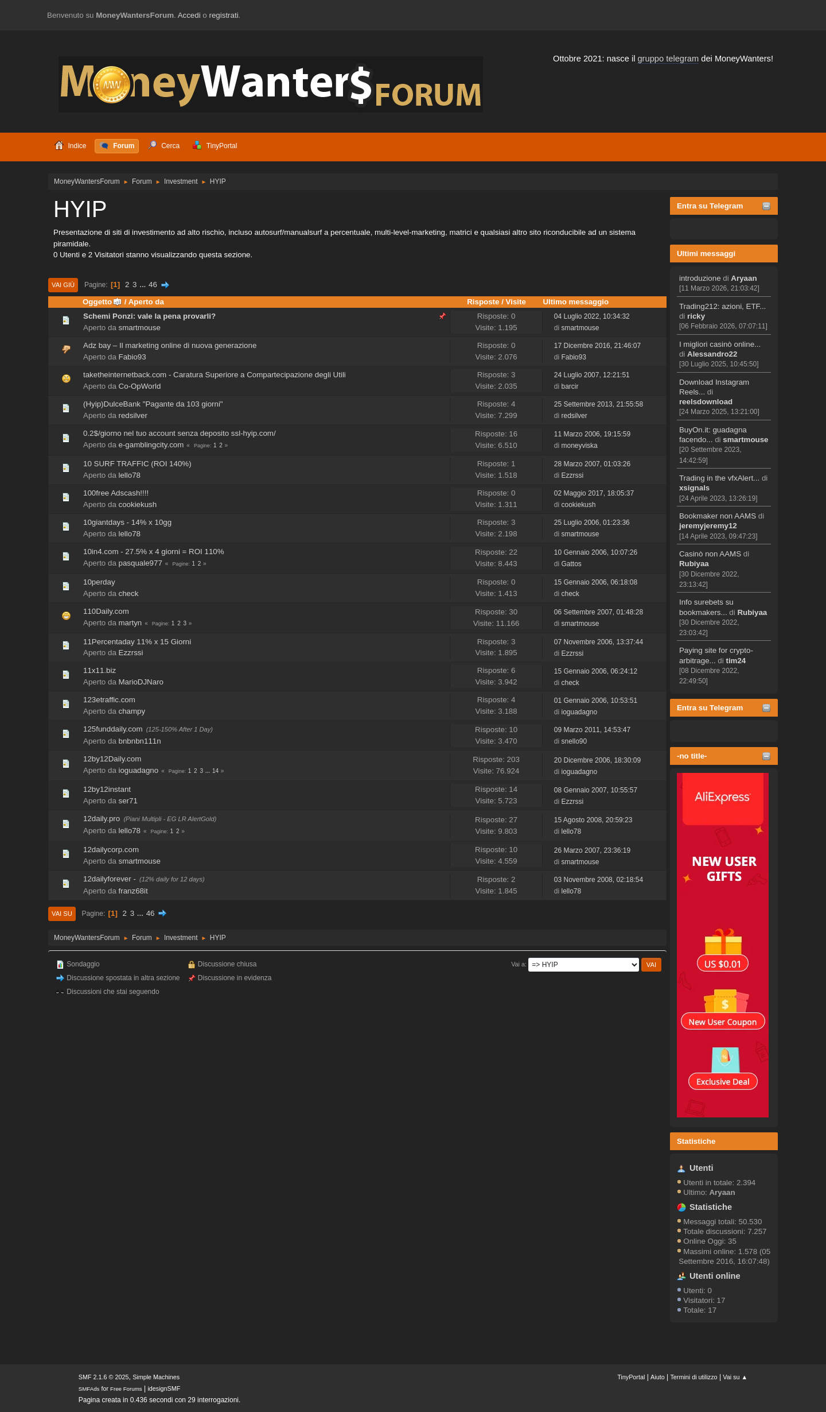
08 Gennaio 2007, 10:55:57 (595, 790)
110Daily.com (106, 611)
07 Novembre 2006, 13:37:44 (598, 642)
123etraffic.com (109, 699)
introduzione (700, 278)
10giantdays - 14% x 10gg (127, 522)
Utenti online (715, 1276)
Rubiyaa (694, 563)
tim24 (736, 660)
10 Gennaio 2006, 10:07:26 (595, 552)
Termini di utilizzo (693, 1377)
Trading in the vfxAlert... (719, 478)
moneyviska (579, 446)
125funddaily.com (112, 729)
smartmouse (745, 439)
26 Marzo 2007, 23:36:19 (592, 850)
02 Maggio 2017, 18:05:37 (594, 493)
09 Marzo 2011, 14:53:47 (592, 730)
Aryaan (744, 278)
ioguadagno (579, 712)
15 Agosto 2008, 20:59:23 (593, 820)
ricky (696, 316)
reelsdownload (706, 401)
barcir (569, 386)
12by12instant (107, 789)
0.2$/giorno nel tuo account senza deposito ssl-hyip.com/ (179, 433)
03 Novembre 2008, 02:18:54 (598, 880)
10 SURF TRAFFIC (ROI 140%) (137, 463)
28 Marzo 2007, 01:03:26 (592, 464)
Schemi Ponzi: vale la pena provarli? (149, 316)
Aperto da (146, 301)
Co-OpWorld (140, 386)
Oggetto (102, 301)
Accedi (189, 15)
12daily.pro (101, 818)
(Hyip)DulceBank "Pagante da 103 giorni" (153, 404)
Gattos (571, 564)
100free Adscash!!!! (116, 493)
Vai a (518, 964)
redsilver (133, 415)
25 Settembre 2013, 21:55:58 (598, 404)
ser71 (128, 800)
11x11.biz (99, 670)
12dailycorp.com (111, 849)
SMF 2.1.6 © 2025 (104, 1377)
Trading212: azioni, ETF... (722, 306)
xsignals (694, 487)
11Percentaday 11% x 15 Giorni (137, 641)
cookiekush (138, 504)
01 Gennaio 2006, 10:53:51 (595, 701)
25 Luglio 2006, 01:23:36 (592, 523)
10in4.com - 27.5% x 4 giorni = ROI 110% (153, 551)
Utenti (701, 1168)
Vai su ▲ (735, 1377)
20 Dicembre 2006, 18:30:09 (597, 760)
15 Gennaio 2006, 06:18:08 (595, 582)
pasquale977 (140, 563)
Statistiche (696, 1141)
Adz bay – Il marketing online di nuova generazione (169, 345)
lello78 (130, 475)
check (129, 593)
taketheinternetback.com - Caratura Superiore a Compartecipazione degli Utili (214, 374)
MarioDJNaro (141, 682)
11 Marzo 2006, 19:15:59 (592, 434)
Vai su (62, 913)
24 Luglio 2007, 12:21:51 (592, 375)
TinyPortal (631, 1377)
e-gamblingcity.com (151, 444)
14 (215, 771)
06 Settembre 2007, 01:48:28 (598, 612)
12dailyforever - (109, 879)
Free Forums (126, 1389)
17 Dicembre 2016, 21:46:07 (597, 346)
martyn (130, 622)
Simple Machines (156, 1377)
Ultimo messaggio (576, 301)
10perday (99, 582)
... (143, 284)
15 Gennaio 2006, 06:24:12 (595, 671)
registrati (224, 15)
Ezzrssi (572, 475)
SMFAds (89, 1389)
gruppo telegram (668, 58)
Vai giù (63, 284)
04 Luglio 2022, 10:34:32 (592, 316)
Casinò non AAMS (710, 554)
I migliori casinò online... (720, 344)
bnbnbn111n (140, 741)
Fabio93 (132, 357)
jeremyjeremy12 (708, 525)
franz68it (133, 891)
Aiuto (657, 1377)
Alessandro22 (712, 354)
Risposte (483, 301)
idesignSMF (163, 1388)
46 (153, 284)
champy (132, 711)
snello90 (574, 741)
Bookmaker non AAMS (717, 516)
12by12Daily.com (112, 759)
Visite (516, 301)
